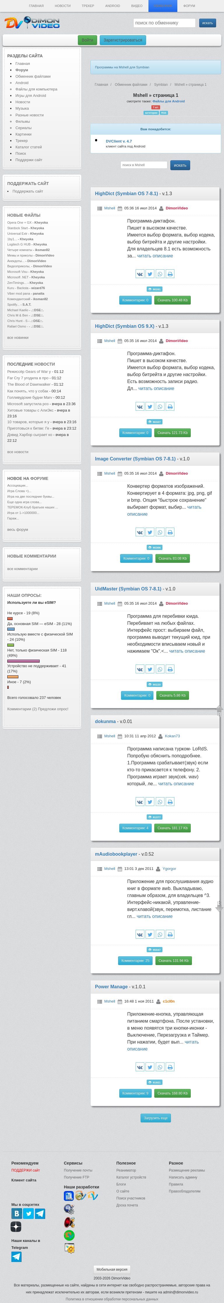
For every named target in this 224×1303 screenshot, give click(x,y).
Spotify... (13, 304)
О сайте (122, 1191)
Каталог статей (28, 147)
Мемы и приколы (20, 255)
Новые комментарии (31, 556)
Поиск (20, 153)
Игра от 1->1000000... (23, 513)
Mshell (109, 208)
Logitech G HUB (19, 244)
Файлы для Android (169, 101)
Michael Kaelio (17, 310)
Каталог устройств (131, 1177)
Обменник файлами (33, 76)
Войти (87, 40)
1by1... (12, 239)
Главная (36, 6)
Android (112, 6)
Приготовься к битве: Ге (28, 428)
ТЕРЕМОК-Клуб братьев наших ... (32, 507)
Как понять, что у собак (27, 391)
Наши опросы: (24, 595)
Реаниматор (126, 1170)
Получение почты (78, 1170)
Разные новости (29, 115)
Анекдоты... (15, 261)
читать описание (155, 255)
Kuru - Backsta (17, 288)
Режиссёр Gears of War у (29, 371)
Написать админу (183, 1177)
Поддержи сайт (28, 160)
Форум (189, 6)
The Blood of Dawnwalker (28, 384)
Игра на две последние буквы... (30, 496)
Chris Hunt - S (17, 321)
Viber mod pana (18, 293)
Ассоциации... (17, 485)
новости (44, 364)
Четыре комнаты (19, 250)
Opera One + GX (19, 222)
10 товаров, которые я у (28, 422)
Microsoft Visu (17, 271)
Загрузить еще (155, 1118)
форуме (39, 478)
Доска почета (127, 1205)
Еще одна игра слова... (24, 502)
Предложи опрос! (53, 709)
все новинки (18, 337)
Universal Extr (17, 233)
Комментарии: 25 (135, 961)
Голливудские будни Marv (29, 397)
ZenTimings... (17, 282)
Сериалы (23, 128)
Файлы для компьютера (36, 89)
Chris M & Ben (18, 315)
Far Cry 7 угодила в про (27, 378)
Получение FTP (76, 1177)
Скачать (173, 300)
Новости (63, 6)
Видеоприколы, (19, 266)
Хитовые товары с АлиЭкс (30, 410)
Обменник (163, 6)
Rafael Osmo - (18, 326)
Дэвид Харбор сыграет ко (29, 434)
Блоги (121, 1184)
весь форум (17, 529)
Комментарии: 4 (135, 828)
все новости (17, 452)
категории (151, 112)
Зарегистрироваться (123, 40)
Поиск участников (130, 1198)
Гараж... (13, 518)
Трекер (88, 6)
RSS (163, 112)
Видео (137, 6)
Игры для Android (30, 95)
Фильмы (22, 121)
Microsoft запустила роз (27, 404)
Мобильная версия (112, 1270)
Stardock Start (17, 228)
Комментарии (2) (22, 709)
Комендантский (19, 299)
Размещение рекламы (187, 1170)
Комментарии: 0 (135, 300)
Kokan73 (172, 736)
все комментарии (22, 569)
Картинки (23, 134)
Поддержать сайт (28, 183)
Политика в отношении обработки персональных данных (112, 1299)
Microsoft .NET (18, 277)
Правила (176, 1184)
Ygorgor (169, 868)
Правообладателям (184, 1191)
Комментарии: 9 (135, 1093)
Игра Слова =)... (19, 491)
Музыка (22, 108)
